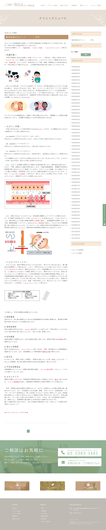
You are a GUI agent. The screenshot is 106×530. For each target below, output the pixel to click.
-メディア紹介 (16, 511)
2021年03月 (76, 162)
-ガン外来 (43, 513)
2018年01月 (76, 225)
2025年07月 (76, 99)
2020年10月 (76, 172)
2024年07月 (76, 132)
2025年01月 (76, 119)
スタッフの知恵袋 (77, 250)
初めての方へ (64, 5)
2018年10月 (76, 208)
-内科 (42, 508)
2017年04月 (76, 235)
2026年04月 (76, 70)
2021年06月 (76, 159)
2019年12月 (76, 185)
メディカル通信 (77, 253)
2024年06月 (76, 136)
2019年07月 (76, 195)
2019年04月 (76, 198)
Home (43, 5)
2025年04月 (76, 109)
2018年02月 (76, 221)
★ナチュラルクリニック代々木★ (16, 412)
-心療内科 (43, 511)
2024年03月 (76, 146)
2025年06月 (76, 103)
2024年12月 (76, 123)
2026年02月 (76, 76)
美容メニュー (84, 5)
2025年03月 (76, 113)
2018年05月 (76, 212)
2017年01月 (76, 238)
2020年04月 (76, 182)
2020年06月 (76, 179)
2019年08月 (76, 192)
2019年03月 (76, 202)
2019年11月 (76, 188)
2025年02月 (76, 116)
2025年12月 (76, 83)
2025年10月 (76, 90)
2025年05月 (76, 106)
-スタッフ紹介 (16, 513)
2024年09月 (76, 126)
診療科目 (74, 5)
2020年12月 (76, 169)
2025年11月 (76, 86)
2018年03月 (76, 218)
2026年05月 (76, 66)
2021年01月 (76, 165)
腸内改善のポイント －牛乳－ (24, 37)
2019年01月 (76, 205)
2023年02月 (76, 155)
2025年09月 (76, 93)
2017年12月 (76, 228)
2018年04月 (76, 215)
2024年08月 (76, 129)
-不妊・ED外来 (45, 521)
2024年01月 (76, 152)
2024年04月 (76, 142)
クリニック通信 (96, 5)
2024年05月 (76, 139)
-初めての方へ (16, 518)
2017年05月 (76, 231)
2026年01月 (76, 80)
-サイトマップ (74, 519)
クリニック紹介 (53, 5)
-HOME (14, 508)
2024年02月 (76, 149)
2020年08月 (76, 175)
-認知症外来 (44, 516)
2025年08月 (76, 96)
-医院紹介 (15, 516)
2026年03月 (76, 73)
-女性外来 (43, 518)
